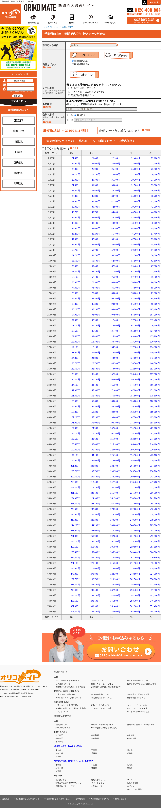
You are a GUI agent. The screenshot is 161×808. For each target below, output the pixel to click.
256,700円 (115, 493)
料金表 (72, 23)
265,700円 (115, 503)
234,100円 (115, 466)
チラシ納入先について (100, 694)
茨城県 (18, 162)
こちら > (30, 91)
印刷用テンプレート (64, 780)
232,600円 (75, 509)
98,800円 (116, 304)
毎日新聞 (59, 742)
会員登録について (63, 684)
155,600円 (75, 401)
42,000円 (76, 217)
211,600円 (115, 439)
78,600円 (76, 293)
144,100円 (75, 385)
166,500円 (115, 385)
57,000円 (116, 250)
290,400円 (75, 590)
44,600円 (116, 212)
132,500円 (75, 368)
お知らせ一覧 (96, 786)
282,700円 (75, 579)
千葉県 (63, 27)
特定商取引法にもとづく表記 (57, 799)
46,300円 (116, 217)
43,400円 (76, 223)
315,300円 (115, 563)
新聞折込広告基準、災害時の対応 (141, 724)
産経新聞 (95, 735)
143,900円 (115, 358)
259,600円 (75, 547)
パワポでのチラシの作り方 (138, 712)
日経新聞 (95, 738)
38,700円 (116, 196)
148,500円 (115, 363)
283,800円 (115, 525)
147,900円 (75, 390)
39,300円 (76, 207)
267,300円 (75, 557)
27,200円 (76, 174)
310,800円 (115, 557)
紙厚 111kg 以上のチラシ (82, 88)
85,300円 (116, 288)
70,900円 (76, 282)
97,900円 (76, 320)
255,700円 (75, 541)
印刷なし (80, 115)
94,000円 (76, 315)
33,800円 (116, 185)
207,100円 (115, 433)
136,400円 (75, 374)
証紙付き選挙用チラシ (81, 95)
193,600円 (115, 417)
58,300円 (116, 255)
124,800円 (75, 358)
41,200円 (116, 201)
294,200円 (75, 595)
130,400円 (115, 342)
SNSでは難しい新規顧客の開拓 (104, 728)
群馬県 (18, 183)
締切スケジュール (90, 23)
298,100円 (75, 601)
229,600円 (115, 460)
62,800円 (116, 261)
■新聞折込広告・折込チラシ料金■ (68, 746)
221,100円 (75, 493)
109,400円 (75, 336)
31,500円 (76, 185)
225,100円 (115, 455)
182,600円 (75, 439)
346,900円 (115, 601)
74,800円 (76, 288)
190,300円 (75, 449)
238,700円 (115, 471)
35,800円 (76, 196)
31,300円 (116, 180)
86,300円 (76, 304)
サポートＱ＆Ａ (97, 783)
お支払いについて (98, 680)
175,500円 (115, 395)
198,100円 (115, 422)
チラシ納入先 (110, 23)
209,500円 (75, 476)
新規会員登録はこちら (144, 20)
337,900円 (115, 590)
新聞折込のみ (80, 61)
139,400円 (115, 352)
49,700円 (116, 228)
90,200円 (76, 309)
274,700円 (115, 514)
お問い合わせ (120, 799)
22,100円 (116, 158)
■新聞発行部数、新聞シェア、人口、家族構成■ (73, 761)
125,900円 (115, 336)
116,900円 (115, 325)
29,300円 (76, 180)
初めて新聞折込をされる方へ (68, 680)
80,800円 (116, 282)
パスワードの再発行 (135, 789)
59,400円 (76, 266)
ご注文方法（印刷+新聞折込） (68, 705)
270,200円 (115, 509)
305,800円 (75, 611)
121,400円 (115, 331)
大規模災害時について (100, 799)
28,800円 (116, 174)
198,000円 (75, 460)
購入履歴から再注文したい (138, 680)
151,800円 (75, 395)
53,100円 (116, 239)
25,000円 (76, 169)
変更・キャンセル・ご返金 (102, 684)
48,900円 (76, 244)
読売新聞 (59, 738)
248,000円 (75, 530)
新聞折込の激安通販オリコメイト (10, 13)
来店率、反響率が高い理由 (102, 724)
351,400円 (115, 606)
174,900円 (75, 428)
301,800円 (115, 547)
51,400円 (116, 234)
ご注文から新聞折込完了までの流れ (70, 687)
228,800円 (75, 503)
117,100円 (75, 347)
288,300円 (115, 530)
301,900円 (75, 606)
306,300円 (115, 552)
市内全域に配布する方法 (101, 698)
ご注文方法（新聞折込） (66, 694)
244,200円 (75, 525)
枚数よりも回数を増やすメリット (69, 783)
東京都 (18, 120)
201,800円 (75, 466)
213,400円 (75, 482)
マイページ (131, 780)
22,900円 (76, 163)
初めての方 (52, 23)
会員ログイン (151, 2)
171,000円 (115, 390)
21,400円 (76, 158)
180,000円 (115, 401)
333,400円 (115, 584)
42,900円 (116, 207)
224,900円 (75, 498)
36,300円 (116, 190)
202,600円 (115, 428)
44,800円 (76, 228)
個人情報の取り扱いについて (27, 799)
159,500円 (75, 406)
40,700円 (76, 212)
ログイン (130, 786)
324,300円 (115, 574)
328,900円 (115, 579)
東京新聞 (130, 735)
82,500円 (76, 298)
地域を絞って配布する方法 (138, 694)
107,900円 (115, 315)
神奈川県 (18, 131)
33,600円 (76, 190)
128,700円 (75, 363)
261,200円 (115, 498)
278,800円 (75, 574)
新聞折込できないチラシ (66, 786)
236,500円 (75, 514)
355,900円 (115, 611)
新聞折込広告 (33, 23)
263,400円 (75, 552)
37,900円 (76, 201)
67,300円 (116, 266)
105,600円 (75, 331)
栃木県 (18, 173)
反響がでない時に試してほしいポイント (143, 684)
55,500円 (76, 261)
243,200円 (115, 476)
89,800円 (116, 293)
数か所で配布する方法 (136, 698)
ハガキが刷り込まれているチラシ (86, 91)
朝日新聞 (59, 735)
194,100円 (75, 455)
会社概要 (5, 799)
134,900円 (115, 347)
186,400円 (75, 444)
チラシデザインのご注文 (101, 708)
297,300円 (115, 541)
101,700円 (75, 325)
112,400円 (115, 320)
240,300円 (75, 520)
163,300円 (75, 412)
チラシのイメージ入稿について (68, 698)
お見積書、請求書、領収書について (106, 687)
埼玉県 (18, 141)
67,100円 (76, 277)
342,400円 (115, 595)
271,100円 (75, 563)
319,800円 (115, 568)
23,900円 (116, 163)
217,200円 (75, 487)
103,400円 (115, 309)
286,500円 (75, 584)
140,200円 (75, 379)
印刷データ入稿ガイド (100, 705)
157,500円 (115, 374)
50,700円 (76, 250)
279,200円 (115, 520)
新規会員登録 (132, 783)
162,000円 (115, 379)
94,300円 (116, 298)
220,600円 (115, 449)
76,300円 (116, 277)
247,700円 (115, 482)
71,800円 (116, 271)
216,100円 (115, 444)
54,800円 (116, 244)
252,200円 (115, 487)
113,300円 (75, 342)
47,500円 (76, 239)
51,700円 (76, 255)
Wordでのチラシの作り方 (137, 708)
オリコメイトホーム (50, 27)
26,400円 (116, 169)
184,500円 (115, 406)
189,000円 (115, 412)
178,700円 (75, 433)
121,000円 (75, 352)
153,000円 (115, 368)
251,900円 (75, 536)
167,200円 (75, 417)
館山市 (70, 27)
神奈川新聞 (131, 738)
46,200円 (76, 234)
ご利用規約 (80, 799)
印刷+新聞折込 (80, 64)
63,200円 (76, 271)
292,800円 (115, 536)
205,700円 (75, 471)
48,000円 (116, 223)
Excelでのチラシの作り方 (137, 705)
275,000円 (75, 568)
